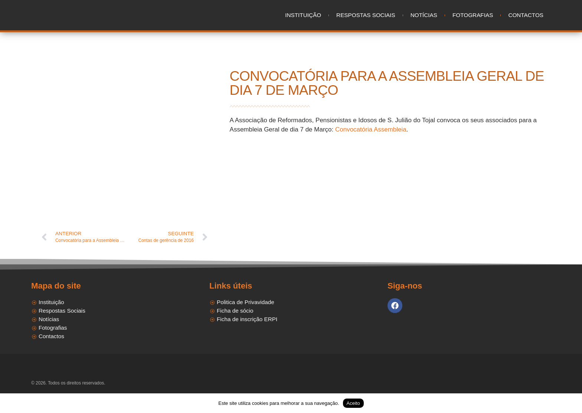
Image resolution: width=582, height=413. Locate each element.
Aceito (353, 403)
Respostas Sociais (365, 15)
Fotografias (472, 15)
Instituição (303, 15)
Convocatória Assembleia (370, 129)
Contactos (525, 15)
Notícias (424, 15)
